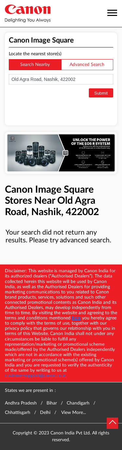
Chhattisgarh (17, 412)
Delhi (45, 412)
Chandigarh (78, 403)
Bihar (52, 403)
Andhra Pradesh (21, 403)
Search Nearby (35, 64)
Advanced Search (87, 64)
